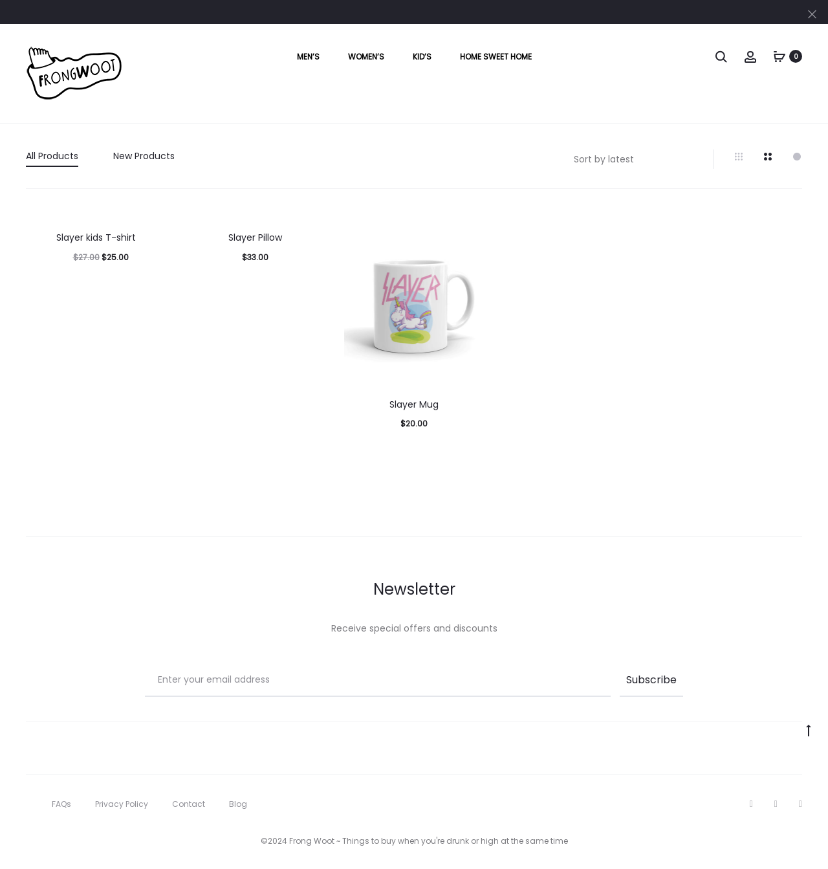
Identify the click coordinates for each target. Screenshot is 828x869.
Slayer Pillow (255, 237)
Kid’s (422, 56)
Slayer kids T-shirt (96, 237)
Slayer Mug (414, 404)
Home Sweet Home (496, 56)
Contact (188, 803)
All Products (52, 155)
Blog (238, 803)
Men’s (308, 56)
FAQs (61, 803)
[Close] (812, 13)
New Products (144, 155)
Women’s (366, 56)
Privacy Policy (121, 803)
